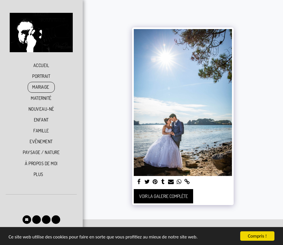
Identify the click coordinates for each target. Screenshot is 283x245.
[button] (27, 219)
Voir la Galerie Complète (163, 196)
